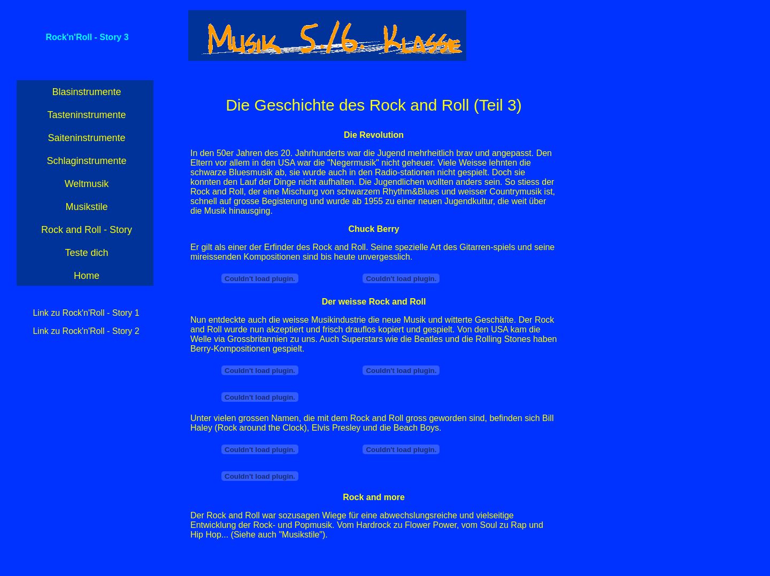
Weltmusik (87, 183)
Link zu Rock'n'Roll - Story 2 (86, 331)
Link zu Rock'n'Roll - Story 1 (86, 312)
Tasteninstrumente (86, 115)
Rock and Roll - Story (86, 229)
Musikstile (86, 206)
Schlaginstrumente (86, 160)
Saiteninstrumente (86, 138)
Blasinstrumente (86, 92)
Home (86, 275)
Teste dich (86, 252)
